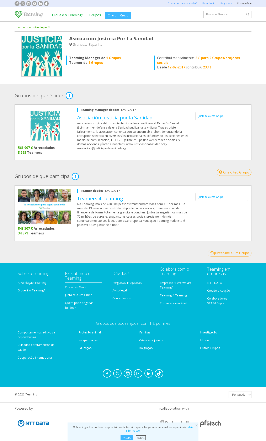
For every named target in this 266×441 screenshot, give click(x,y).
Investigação (208, 332)
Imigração (146, 348)
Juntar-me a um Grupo (229, 253)
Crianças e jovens (151, 340)
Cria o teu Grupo (234, 172)
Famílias (144, 332)
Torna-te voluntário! (173, 303)
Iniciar (21, 27)
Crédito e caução (218, 290)
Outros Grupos (210, 348)
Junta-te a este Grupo (211, 116)
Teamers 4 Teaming (100, 198)
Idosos (204, 340)
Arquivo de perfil (39, 27)
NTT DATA (214, 283)
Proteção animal (90, 332)
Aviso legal (119, 290)
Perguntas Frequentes (127, 283)
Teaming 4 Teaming (173, 295)
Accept (127, 437)
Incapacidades (88, 340)
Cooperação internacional (35, 357)
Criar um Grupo (118, 15)
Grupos (95, 15)
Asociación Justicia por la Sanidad (115, 117)
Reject (140, 437)
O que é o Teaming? (67, 15)
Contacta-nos (121, 298)
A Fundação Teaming (32, 283)
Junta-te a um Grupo (78, 295)
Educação (85, 348)
